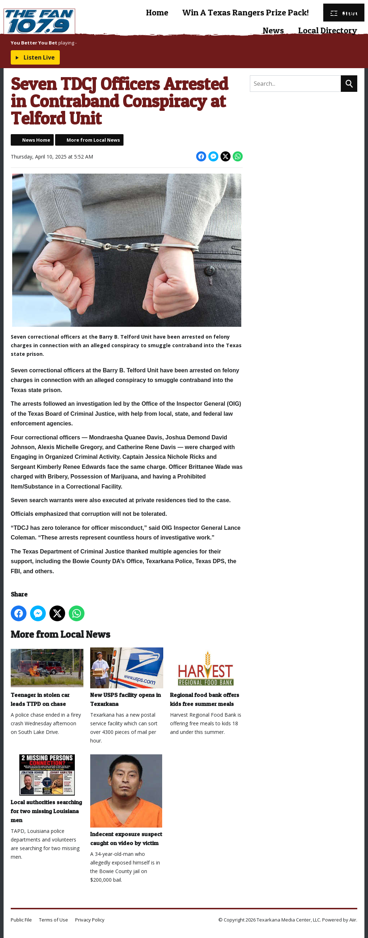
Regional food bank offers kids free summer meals (206, 677)
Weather (340, 12)
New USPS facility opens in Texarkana (126, 677)
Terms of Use (53, 919)
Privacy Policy (90, 919)
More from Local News (93, 140)
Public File (21, 919)
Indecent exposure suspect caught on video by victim (126, 800)
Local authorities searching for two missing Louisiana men (47, 788)
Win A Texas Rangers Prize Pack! (246, 12)
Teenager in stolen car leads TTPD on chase (47, 677)
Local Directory (327, 30)
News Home (36, 140)
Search (349, 83)
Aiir (352, 919)
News (273, 30)
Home (157, 12)
